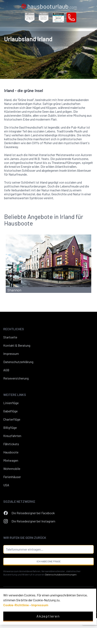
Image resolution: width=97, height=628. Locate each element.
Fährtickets (11, 444)
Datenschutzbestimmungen (61, 574)
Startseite (10, 337)
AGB (6, 370)
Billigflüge (10, 427)
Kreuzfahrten (12, 436)
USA (6, 485)
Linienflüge (11, 403)
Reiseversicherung (16, 378)
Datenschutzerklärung (18, 362)
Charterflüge (11, 419)
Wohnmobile (11, 468)
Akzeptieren (48, 616)
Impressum (11, 353)
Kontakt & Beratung (16, 345)
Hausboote (10, 452)
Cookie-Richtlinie (16, 605)
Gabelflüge (10, 411)
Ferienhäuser (12, 477)
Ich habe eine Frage (49, 561)
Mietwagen (10, 460)
